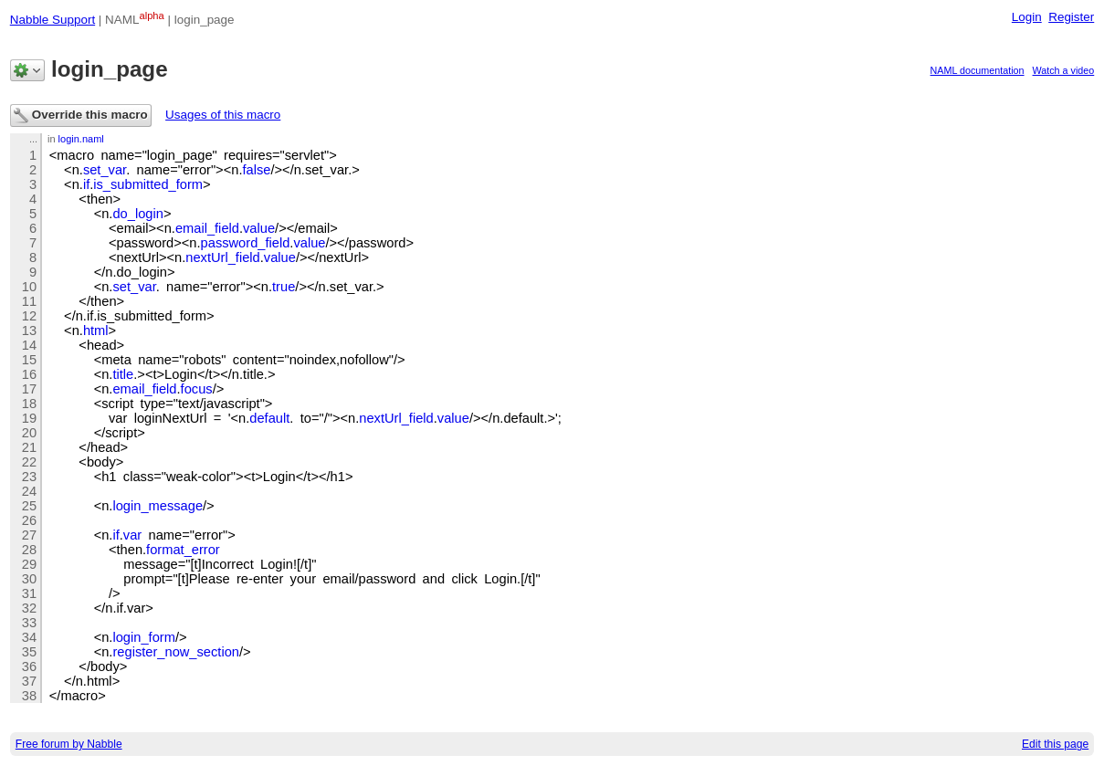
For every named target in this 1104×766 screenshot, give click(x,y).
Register (1071, 17)
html (96, 330)
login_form (143, 637)
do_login (137, 213)
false (256, 170)
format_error (183, 549)
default (269, 418)
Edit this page (1055, 744)
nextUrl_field (222, 257)
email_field (207, 228)
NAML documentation (978, 70)
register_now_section (175, 652)
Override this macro (81, 115)
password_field (245, 243)
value (259, 228)
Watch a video (1064, 70)
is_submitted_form (148, 184)
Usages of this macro (222, 114)
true (283, 286)
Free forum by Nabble (69, 744)
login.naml (81, 138)
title (122, 374)
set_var (104, 170)
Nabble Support (52, 19)
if (86, 184)
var (132, 535)
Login (1027, 17)
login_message (157, 505)
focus (197, 389)
